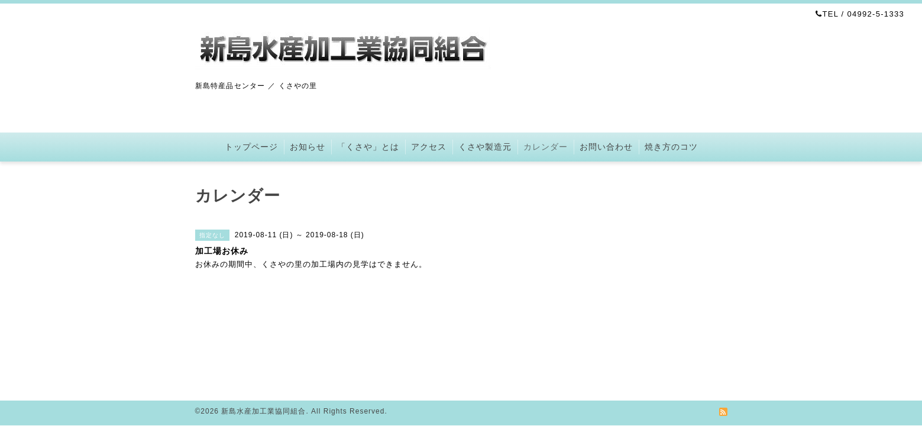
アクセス (429, 146)
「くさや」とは (368, 146)
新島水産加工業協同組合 (263, 411)
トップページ (251, 146)
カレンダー (545, 146)
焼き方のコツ (671, 146)
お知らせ (307, 146)
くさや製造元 (485, 146)
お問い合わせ (606, 146)
